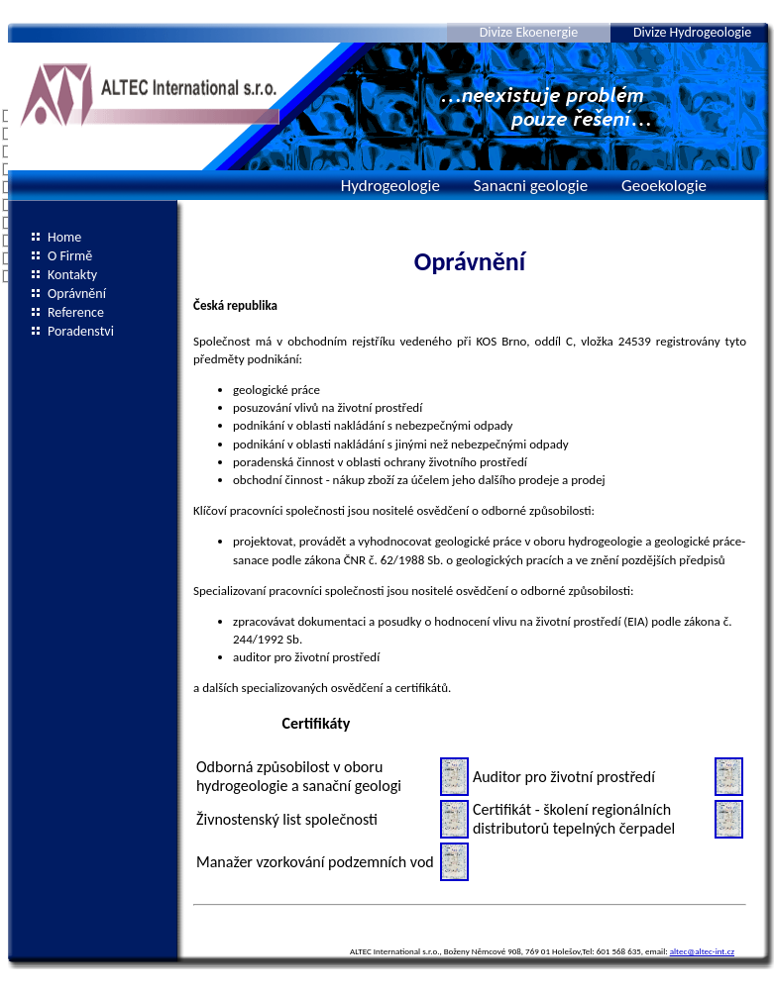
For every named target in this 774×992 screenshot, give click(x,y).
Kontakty (72, 274)
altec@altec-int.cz (702, 950)
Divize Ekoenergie (529, 32)
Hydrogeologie (390, 185)
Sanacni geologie (531, 185)
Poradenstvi (81, 331)
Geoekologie (664, 185)
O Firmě (70, 256)
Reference (76, 312)
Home (64, 237)
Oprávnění (77, 293)
